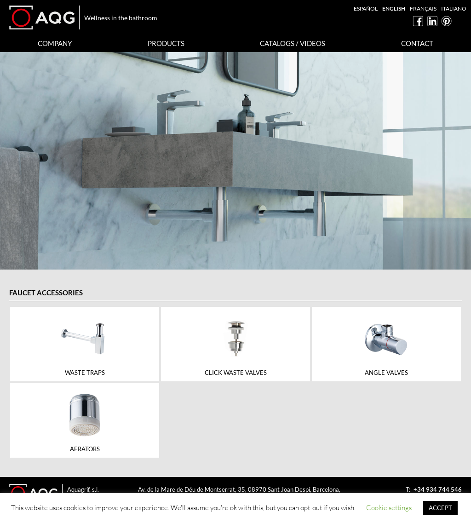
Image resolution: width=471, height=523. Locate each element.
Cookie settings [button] (389, 507)
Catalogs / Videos (292, 43)
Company (55, 43)
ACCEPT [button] (440, 508)
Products (166, 43)
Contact (417, 43)
